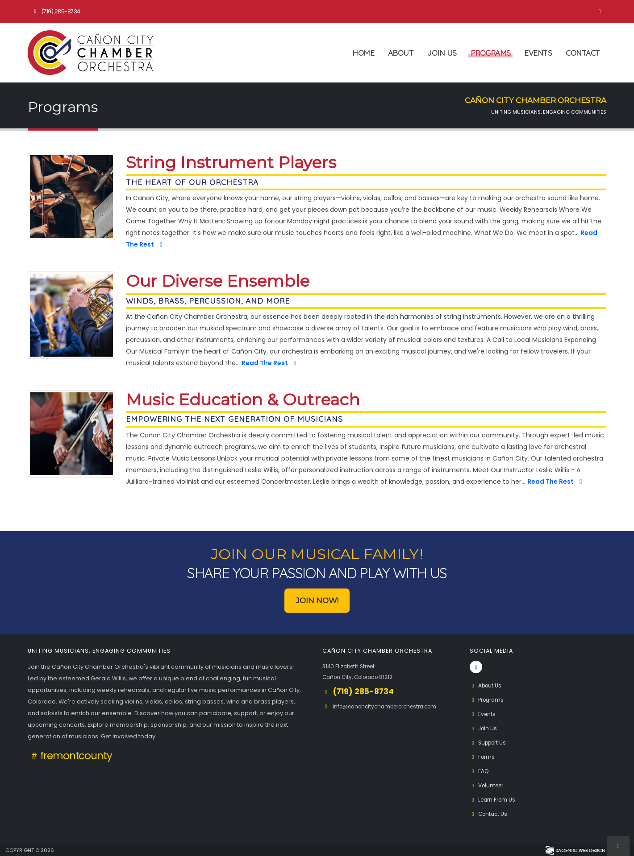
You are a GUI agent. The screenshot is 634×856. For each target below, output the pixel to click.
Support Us (490, 742)
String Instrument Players (231, 162)
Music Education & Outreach (243, 399)
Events (538, 53)
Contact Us (490, 814)
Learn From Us (494, 799)
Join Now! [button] (317, 600)
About (401, 53)
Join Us (442, 53)
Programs (491, 53)
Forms (483, 757)
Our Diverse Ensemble (217, 281)
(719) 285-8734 (56, 11)
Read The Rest (270, 362)
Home (363, 53)
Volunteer (488, 785)
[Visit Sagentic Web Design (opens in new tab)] (574, 850)
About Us (487, 685)
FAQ (480, 771)
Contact (583, 53)
